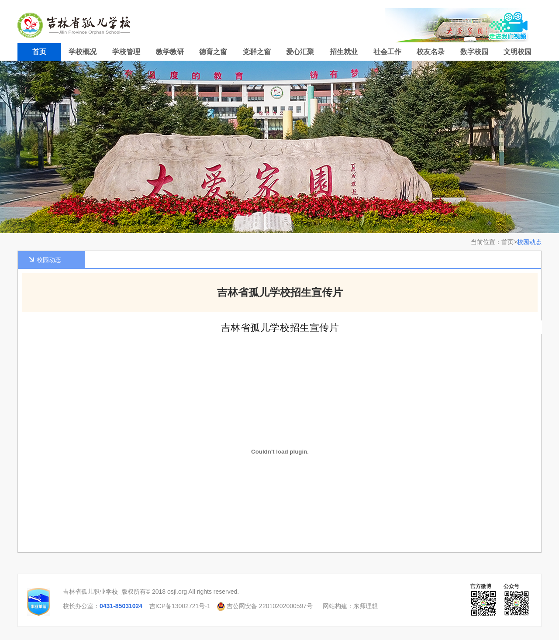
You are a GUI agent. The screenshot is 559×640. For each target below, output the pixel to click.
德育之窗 (213, 51)
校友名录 (431, 51)
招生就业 (344, 51)
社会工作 (387, 51)
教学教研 (170, 51)
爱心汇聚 (300, 51)
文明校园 (517, 51)
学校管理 (126, 51)
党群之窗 (257, 51)
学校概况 (83, 51)
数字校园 (474, 51)
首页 (39, 51)
